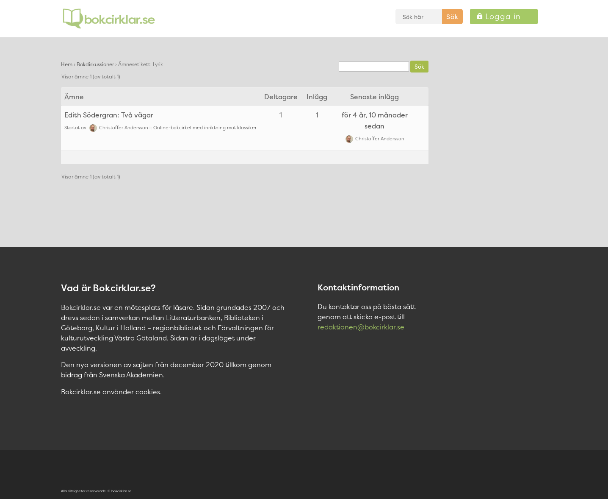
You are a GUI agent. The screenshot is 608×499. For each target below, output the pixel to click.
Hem (66, 64)
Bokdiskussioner (95, 64)
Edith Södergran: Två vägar (108, 115)
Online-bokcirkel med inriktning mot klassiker (205, 128)
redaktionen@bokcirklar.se (361, 327)
